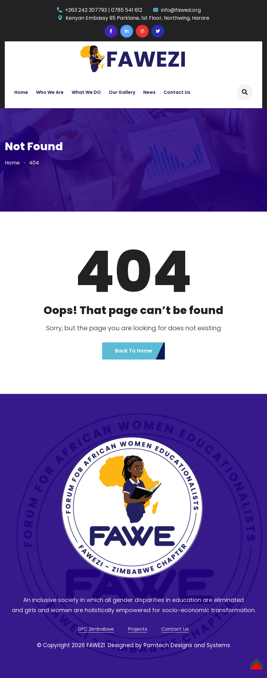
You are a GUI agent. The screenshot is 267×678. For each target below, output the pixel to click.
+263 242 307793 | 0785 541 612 (103, 10)
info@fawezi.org (181, 10)
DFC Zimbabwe (96, 629)
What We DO (86, 92)
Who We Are (50, 92)
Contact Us (177, 92)
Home (21, 92)
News (149, 92)
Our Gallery (122, 92)
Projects (137, 629)
